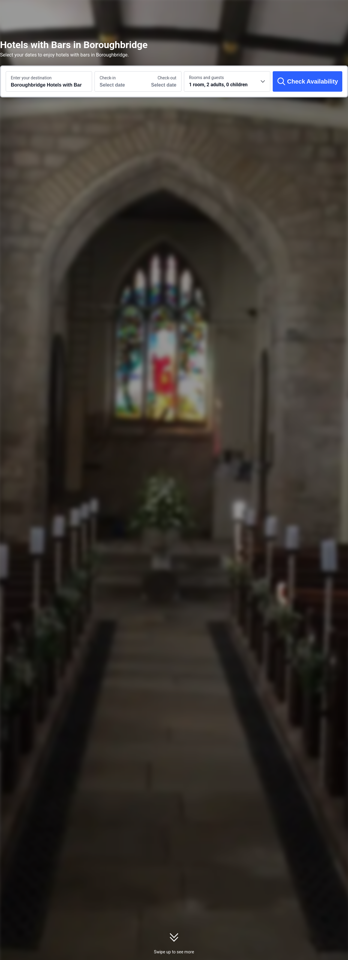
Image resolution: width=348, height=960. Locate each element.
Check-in (108, 77)
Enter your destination (31, 77)
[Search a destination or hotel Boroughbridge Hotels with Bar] (49, 81)
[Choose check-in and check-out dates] (116, 81)
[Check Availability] (307, 81)
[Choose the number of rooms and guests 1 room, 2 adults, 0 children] (227, 81)
